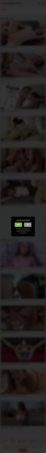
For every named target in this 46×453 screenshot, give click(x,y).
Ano (18, 224)
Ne (28, 224)
